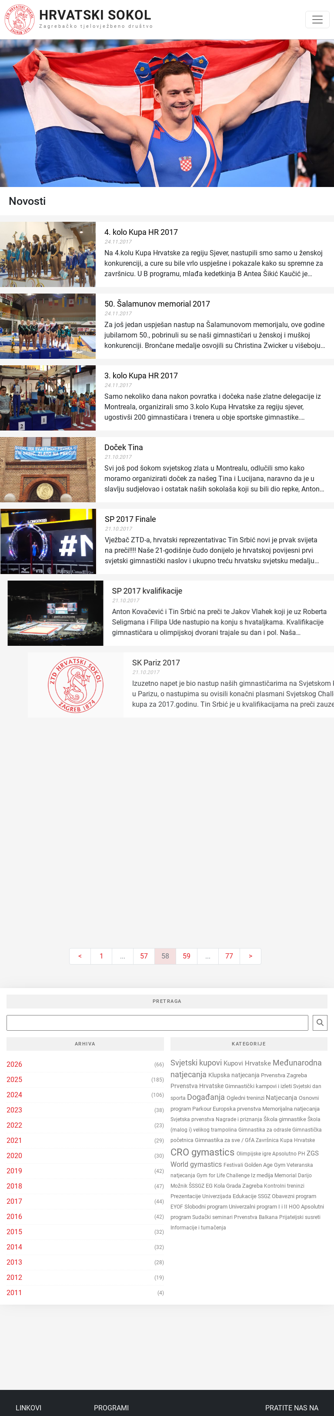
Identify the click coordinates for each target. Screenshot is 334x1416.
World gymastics (197, 1164)
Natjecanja (282, 1098)
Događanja (207, 1097)
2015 (14, 1232)
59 (186, 956)
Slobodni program (206, 1206)
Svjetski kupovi (197, 1062)
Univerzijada (217, 1196)
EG (210, 1185)
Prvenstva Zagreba (284, 1075)
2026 (14, 1064)
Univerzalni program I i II (259, 1206)
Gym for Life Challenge (224, 1175)
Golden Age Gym (265, 1165)
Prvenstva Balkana (256, 1217)
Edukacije (245, 1196)
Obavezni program (294, 1196)
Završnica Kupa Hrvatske (285, 1140)
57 (144, 956)
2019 (14, 1171)
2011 (14, 1293)
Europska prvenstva (237, 1108)
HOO (295, 1207)
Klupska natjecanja (234, 1075)
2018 (14, 1186)
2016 (14, 1216)
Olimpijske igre (254, 1154)
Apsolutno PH (289, 1154)
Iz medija (262, 1175)
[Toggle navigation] (317, 19)
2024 (14, 1095)
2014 (14, 1247)
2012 (14, 1277)
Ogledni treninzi (246, 1098)
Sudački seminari (213, 1217)
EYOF (177, 1207)
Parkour (202, 1108)
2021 (14, 1140)
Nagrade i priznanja (240, 1119)
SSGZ (265, 1196)
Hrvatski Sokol (95, 15)
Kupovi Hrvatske (248, 1063)
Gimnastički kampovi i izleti (259, 1086)
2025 (14, 1079)
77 (229, 956)
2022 (14, 1125)
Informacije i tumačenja (198, 1228)
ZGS (313, 1153)
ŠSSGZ (197, 1186)
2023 (14, 1110)
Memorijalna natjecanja (291, 1108)
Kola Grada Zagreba (239, 1185)
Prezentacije (186, 1196)
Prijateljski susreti (300, 1217)
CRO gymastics (203, 1152)
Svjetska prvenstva (193, 1119)
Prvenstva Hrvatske (197, 1085)
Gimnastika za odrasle (265, 1130)
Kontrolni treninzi (284, 1186)
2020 (14, 1156)
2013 (14, 1262)
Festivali (234, 1165)
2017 (14, 1201)
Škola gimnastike (285, 1119)
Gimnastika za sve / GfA (225, 1140)
